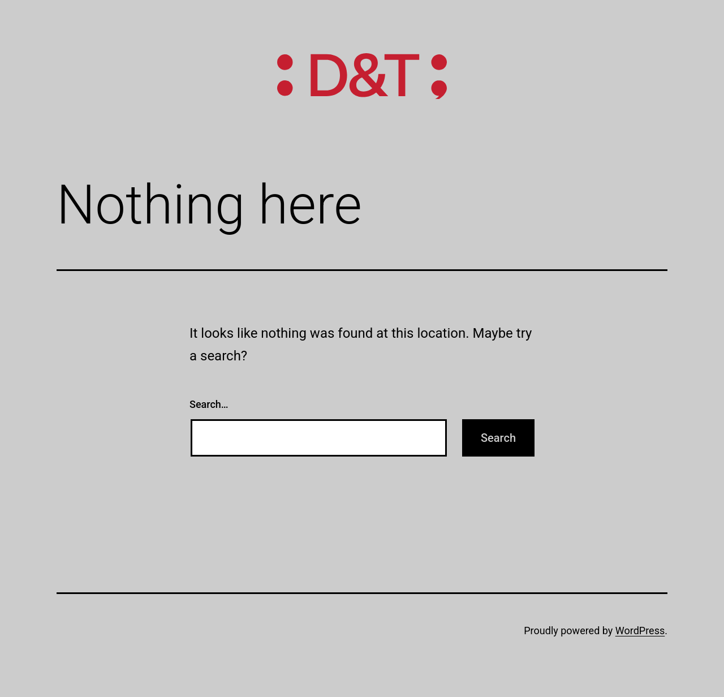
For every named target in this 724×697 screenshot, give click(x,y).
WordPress (640, 630)
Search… (209, 404)
